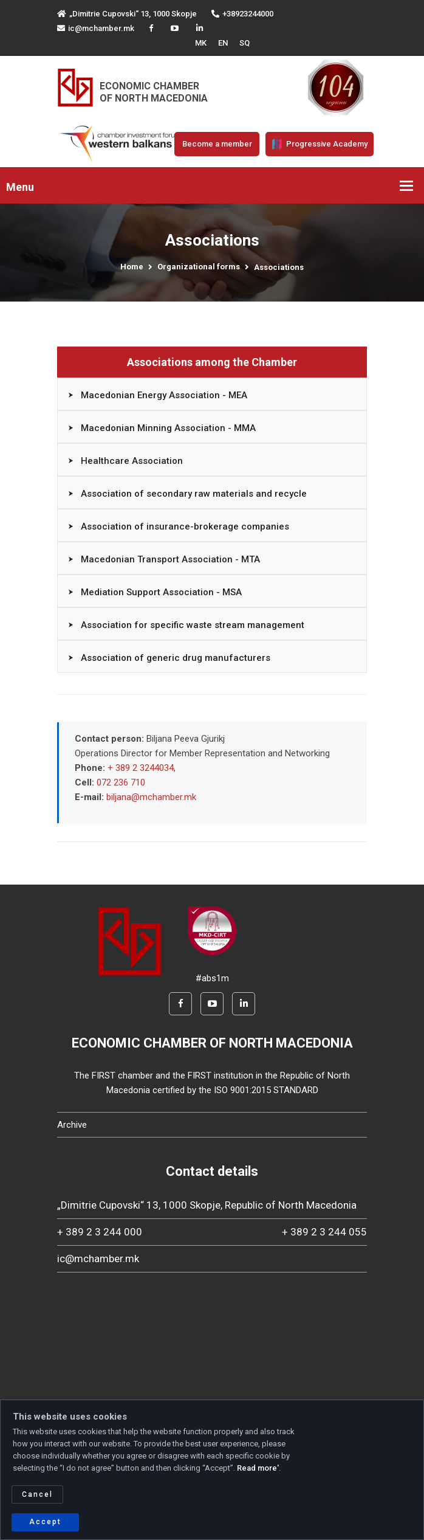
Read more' (258, 1468)
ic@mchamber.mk (95, 28)
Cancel (37, 1494)
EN (223, 42)
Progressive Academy (320, 144)
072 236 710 (121, 782)
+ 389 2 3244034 (141, 767)
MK (201, 42)
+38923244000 (242, 13)
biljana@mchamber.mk (151, 797)
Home (131, 266)
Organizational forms (198, 266)
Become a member (217, 143)
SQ (244, 42)
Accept (45, 1522)
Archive (72, 1124)
